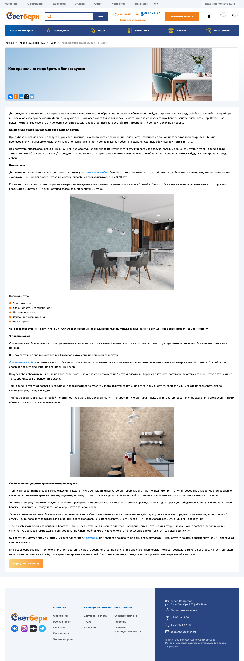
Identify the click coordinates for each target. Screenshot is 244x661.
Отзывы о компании (126, 615)
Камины (177, 30)
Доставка (59, 3)
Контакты (118, 3)
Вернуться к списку (26, 563)
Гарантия (59, 627)
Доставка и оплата (95, 615)
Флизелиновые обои (22, 362)
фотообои (92, 538)
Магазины (11, 3)
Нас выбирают (62, 621)
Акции (98, 3)
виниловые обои (97, 172)
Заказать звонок (182, 16)
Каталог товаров (21, 30)
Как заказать (61, 633)
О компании (35, 3)
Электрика (137, 30)
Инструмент (217, 30)
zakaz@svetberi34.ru (183, 631)
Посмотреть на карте (184, 610)
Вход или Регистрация (219, 3)
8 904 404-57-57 (151, 14)
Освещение (57, 30)
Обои (97, 30)
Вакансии (141, 3)
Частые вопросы (63, 639)
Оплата (80, 3)
